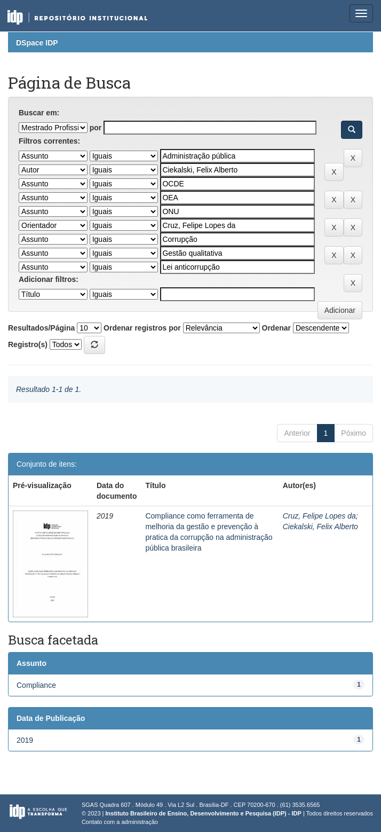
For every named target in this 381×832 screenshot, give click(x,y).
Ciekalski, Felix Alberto (320, 526)
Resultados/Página (41, 328)
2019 (25, 740)
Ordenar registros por (142, 328)
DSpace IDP (37, 42)
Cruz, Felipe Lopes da (319, 516)
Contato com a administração (120, 822)
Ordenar (276, 328)
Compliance (36, 685)
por (96, 127)
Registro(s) (27, 344)
